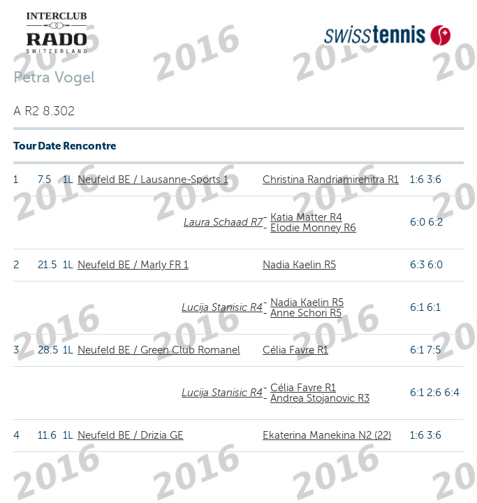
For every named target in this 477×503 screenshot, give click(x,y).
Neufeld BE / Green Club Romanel (159, 350)
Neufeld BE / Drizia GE (131, 435)
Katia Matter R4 (306, 217)
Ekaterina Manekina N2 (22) (327, 435)
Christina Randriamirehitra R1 (331, 179)
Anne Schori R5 (306, 313)
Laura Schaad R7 (223, 222)
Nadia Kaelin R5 (299, 264)
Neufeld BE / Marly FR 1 (133, 264)
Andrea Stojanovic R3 (319, 398)
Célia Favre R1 (295, 350)
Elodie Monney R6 (313, 227)
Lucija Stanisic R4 (222, 307)
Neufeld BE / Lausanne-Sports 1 (153, 179)
